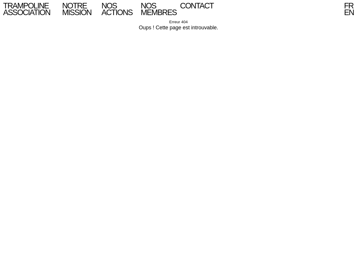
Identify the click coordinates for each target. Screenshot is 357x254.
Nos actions (117, 9)
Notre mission (77, 9)
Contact (196, 5)
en (349, 12)
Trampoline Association (26, 9)
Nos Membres (158, 9)
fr (348, 5)
